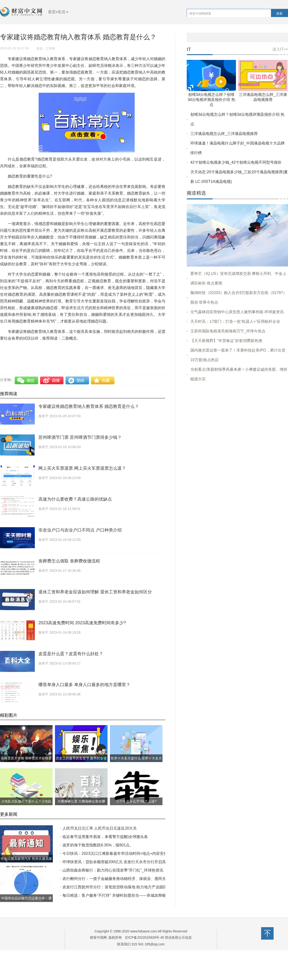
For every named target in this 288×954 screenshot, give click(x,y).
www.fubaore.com (143, 931)
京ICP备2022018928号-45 (144, 937)
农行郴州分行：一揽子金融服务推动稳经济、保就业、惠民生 (114, 879)
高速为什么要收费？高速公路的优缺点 (75, 499)
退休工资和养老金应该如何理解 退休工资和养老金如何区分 (95, 592)
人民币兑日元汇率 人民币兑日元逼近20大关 (99, 828)
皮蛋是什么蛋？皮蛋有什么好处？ (70, 653)
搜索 (279, 13)
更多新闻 (8, 814)
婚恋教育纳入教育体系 (133, 349)
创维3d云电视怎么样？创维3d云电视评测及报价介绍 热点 (211, 100)
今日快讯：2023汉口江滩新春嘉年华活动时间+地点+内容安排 (115, 853)
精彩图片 (8, 715)
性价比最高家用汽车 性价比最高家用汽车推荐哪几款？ (26, 862)
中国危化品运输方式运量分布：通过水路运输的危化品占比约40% (26, 902)
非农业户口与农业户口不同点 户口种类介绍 (80, 530)
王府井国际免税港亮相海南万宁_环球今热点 (227, 331)
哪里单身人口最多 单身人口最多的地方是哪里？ (84, 684)
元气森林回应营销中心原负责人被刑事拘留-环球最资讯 (237, 312)
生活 (61, 12)
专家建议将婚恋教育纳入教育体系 (53, 349)
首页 (52, 12)
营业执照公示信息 (178, 937)
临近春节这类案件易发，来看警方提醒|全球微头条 (105, 837)
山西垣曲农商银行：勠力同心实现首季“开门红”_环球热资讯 (112, 870)
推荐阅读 (8, 393)
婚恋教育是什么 (98, 349)
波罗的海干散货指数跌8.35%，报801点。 (97, 845)
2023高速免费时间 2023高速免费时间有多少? (82, 622)
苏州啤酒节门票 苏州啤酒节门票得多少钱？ (80, 437)
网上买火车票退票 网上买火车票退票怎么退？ (82, 468)
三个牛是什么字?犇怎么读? (136, 801)
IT (189, 49)
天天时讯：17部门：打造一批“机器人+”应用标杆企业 (235, 321)
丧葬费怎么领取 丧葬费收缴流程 (69, 561)
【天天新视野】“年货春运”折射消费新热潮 (226, 341)
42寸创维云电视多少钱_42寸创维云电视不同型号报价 (236, 162)
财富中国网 (98, 937)
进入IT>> (280, 49)
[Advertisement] (237, 456)
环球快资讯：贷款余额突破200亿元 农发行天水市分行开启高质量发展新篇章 (127, 862)
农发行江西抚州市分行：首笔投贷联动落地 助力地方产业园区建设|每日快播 (126, 887)
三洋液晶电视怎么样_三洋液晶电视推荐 (224, 134)
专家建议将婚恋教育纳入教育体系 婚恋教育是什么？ (88, 406)
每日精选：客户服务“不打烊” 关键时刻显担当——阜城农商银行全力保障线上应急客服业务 (139, 895)
